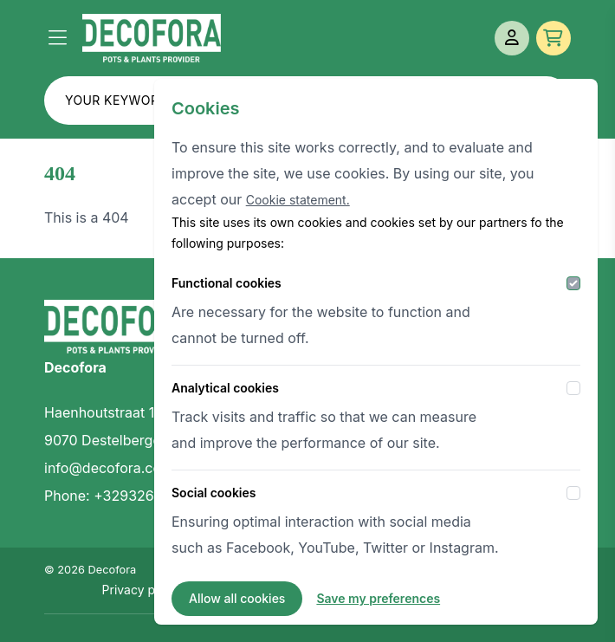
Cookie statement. (298, 199)
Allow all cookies (237, 598)
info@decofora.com (108, 468)
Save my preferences (378, 598)
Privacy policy (142, 589)
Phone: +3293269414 (114, 495)
